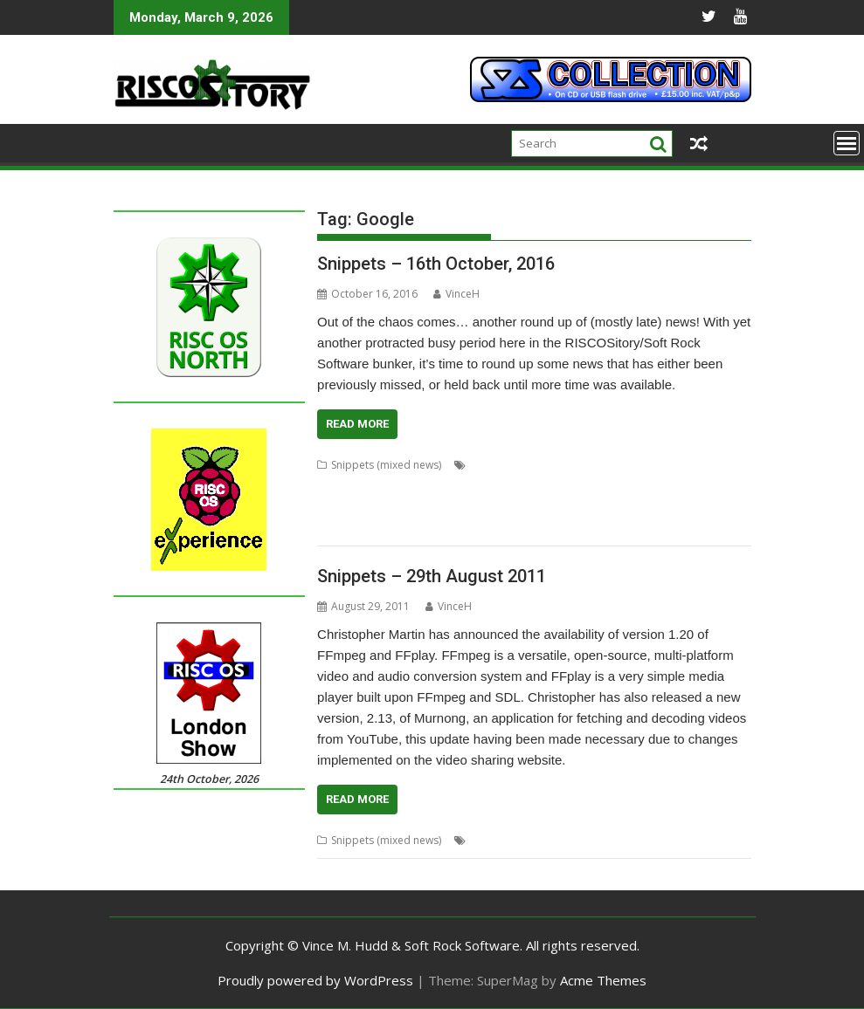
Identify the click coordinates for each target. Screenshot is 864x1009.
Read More (357, 423)
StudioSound (348, 527)
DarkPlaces (393, 485)
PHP (456, 506)
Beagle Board (581, 840)
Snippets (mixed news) (386, 464)
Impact (668, 485)
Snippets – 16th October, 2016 (436, 263)
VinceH (456, 293)
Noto (378, 506)
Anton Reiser (501, 464)
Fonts (497, 485)
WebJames (534, 527)
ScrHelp (563, 506)
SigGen (607, 506)
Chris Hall (647, 464)
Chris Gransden (578, 464)
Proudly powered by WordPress (315, 980)
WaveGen (477, 527)
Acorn (485, 840)
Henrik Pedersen (603, 485)
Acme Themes (603, 980)
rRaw (525, 506)
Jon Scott (713, 485)
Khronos (338, 506)
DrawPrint (452, 485)
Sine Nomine (662, 506)
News (719, 840)
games (638, 840)
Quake (489, 506)
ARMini (523, 840)
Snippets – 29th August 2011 (431, 576)
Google (536, 485)
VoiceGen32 (416, 527)
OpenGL (418, 506)
